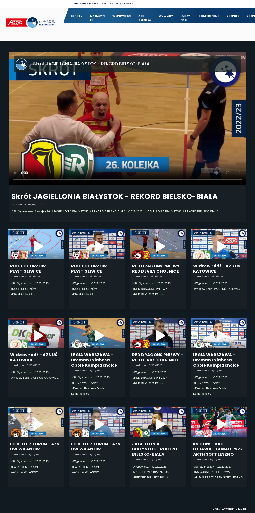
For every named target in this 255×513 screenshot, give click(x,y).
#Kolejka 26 (42, 211)
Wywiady (166, 16)
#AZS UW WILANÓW (24, 472)
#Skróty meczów (22, 211)
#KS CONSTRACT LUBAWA (212, 471)
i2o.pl (242, 509)
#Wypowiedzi (80, 283)
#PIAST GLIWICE (22, 294)
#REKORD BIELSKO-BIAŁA (108, 211)
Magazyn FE (97, 18)
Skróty (76, 16)
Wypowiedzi (121, 16)
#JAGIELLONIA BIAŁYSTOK (70, 211)
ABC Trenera (144, 18)
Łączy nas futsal (186, 18)
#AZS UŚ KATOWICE (228, 288)
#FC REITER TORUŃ (24, 466)
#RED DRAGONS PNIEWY (150, 288)
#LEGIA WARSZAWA (85, 382)
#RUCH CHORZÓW (23, 288)
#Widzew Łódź (203, 288)
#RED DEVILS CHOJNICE (149, 294)
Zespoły (233, 16)
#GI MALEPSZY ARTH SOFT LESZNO (218, 477)
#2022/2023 (135, 211)
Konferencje (209, 16)
